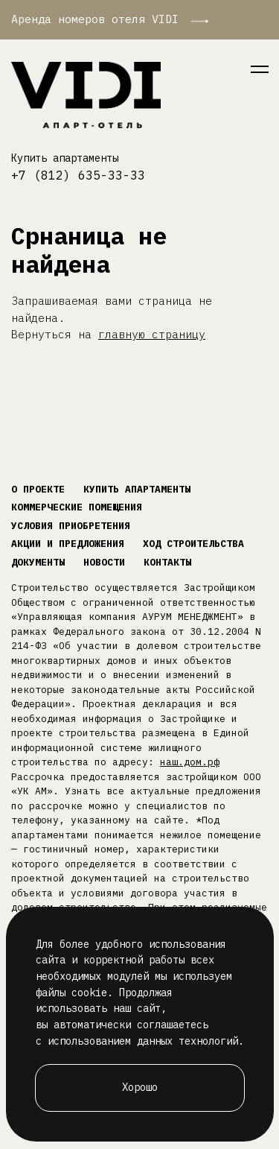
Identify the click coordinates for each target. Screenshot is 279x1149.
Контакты (167, 562)
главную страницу (151, 334)
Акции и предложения (67, 543)
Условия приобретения (70, 525)
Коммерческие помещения (76, 507)
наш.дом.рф (189, 762)
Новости (104, 562)
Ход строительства (193, 543)
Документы (38, 562)
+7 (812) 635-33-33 (78, 175)
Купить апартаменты (64, 158)
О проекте (38, 489)
